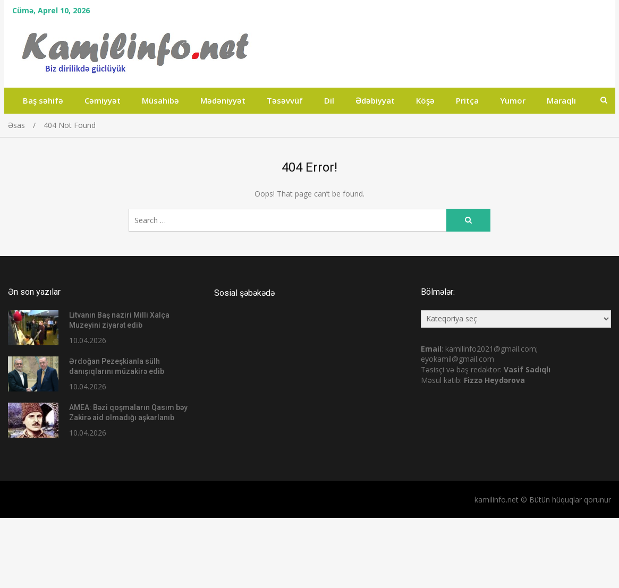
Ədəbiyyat (375, 100)
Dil (329, 100)
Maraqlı (561, 100)
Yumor (512, 100)
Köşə (425, 100)
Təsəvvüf (285, 100)
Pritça (467, 100)
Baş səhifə (43, 100)
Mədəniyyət (222, 100)
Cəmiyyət (102, 100)
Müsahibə (160, 100)
